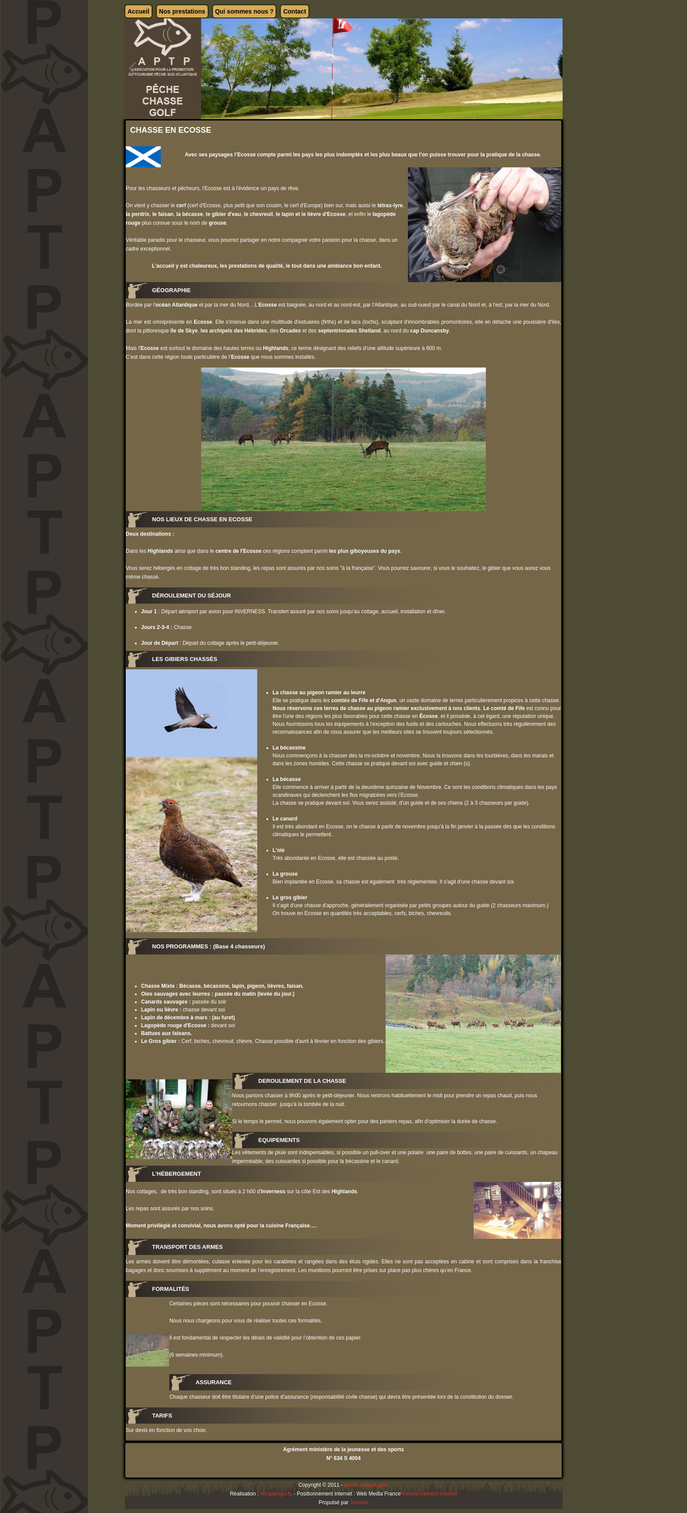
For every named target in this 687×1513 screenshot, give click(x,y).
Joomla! (359, 1502)
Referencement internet (429, 1494)
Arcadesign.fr (275, 1494)
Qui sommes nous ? (244, 11)
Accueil (138, 11)
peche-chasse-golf (365, 1485)
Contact (294, 11)
